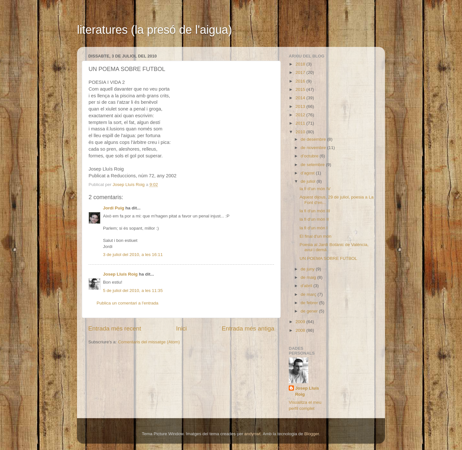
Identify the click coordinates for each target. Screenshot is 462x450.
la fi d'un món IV (315, 188)
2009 (300, 321)
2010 (300, 131)
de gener (310, 311)
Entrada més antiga (248, 328)
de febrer (310, 302)
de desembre (314, 139)
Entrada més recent (114, 328)
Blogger (311, 433)
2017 (300, 72)
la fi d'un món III (315, 210)
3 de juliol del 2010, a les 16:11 (133, 254)
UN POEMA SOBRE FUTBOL (328, 258)
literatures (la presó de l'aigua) (154, 29)
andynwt (252, 433)
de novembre (314, 147)
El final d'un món (315, 236)
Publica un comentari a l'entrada (127, 303)
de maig (309, 277)
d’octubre (310, 156)
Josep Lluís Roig (120, 274)
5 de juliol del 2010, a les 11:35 (133, 290)
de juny (308, 269)
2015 (300, 89)
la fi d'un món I (314, 227)
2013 (300, 106)
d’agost (308, 173)
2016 (300, 81)
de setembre (313, 164)
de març (309, 294)
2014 (300, 97)
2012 (300, 114)
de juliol (309, 181)
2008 (300, 330)
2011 (300, 123)
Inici (181, 328)
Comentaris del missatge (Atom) (149, 342)
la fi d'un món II (314, 219)
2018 (300, 64)
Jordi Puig (113, 208)
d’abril (307, 285)
